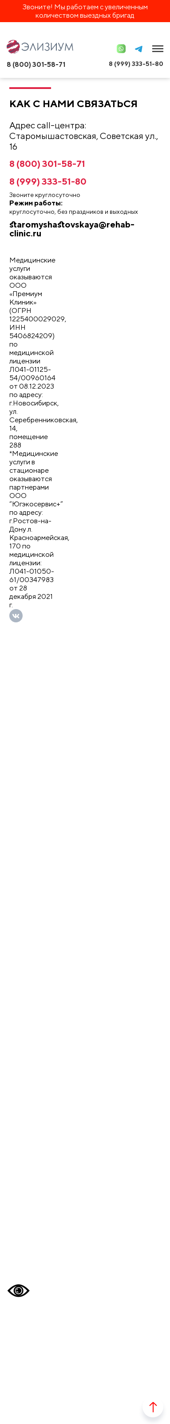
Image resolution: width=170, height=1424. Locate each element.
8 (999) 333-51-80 (136, 63)
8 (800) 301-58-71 (36, 64)
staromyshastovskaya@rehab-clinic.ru (71, 229)
